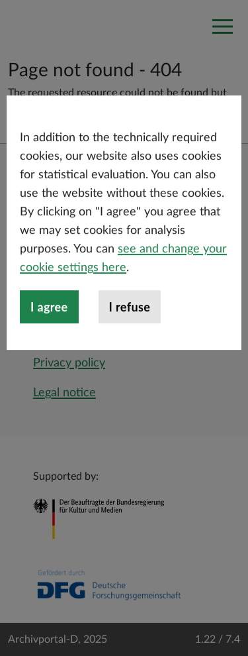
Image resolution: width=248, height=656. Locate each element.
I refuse (130, 330)
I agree (49, 330)
